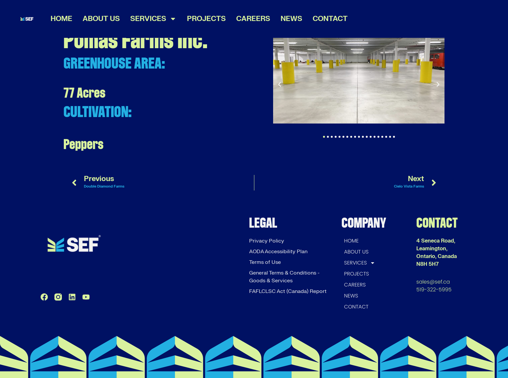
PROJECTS (206, 18)
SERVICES (153, 19)
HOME (61, 18)
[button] (279, 84)
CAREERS (253, 18)
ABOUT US (101, 18)
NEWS (291, 18)
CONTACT (330, 18)
